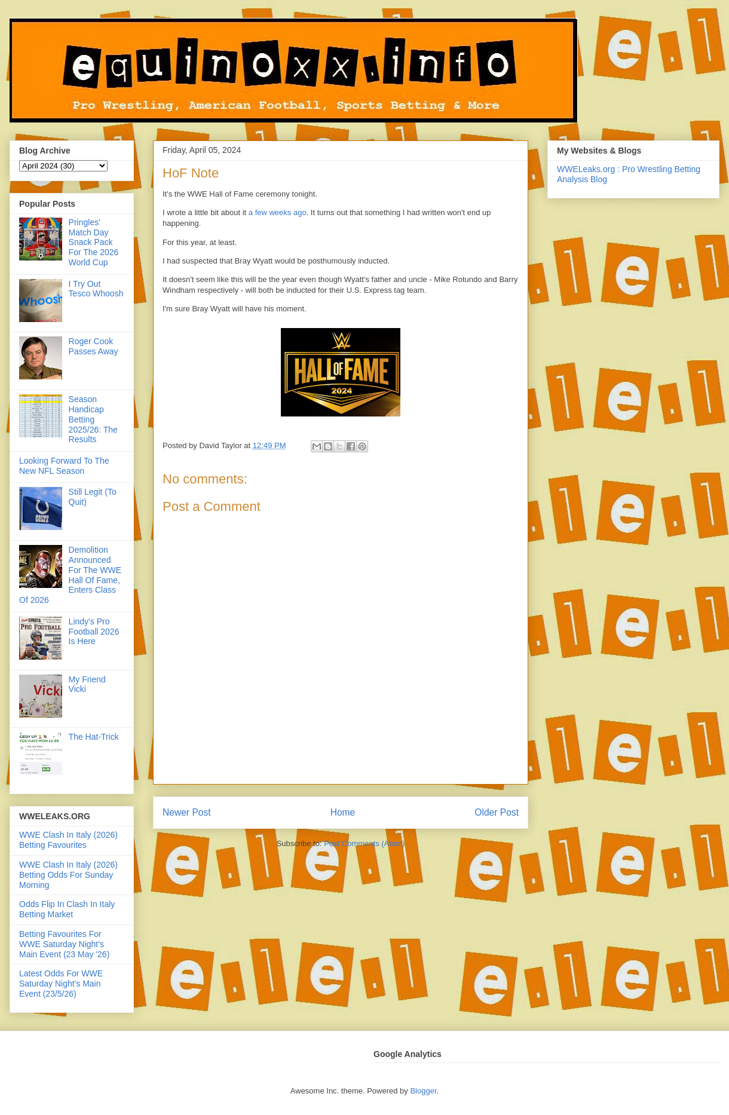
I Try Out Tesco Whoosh (96, 289)
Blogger (423, 1090)
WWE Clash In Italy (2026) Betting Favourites (68, 840)
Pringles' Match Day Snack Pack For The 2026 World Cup (94, 242)
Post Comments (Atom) (364, 843)
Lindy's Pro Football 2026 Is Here (94, 632)
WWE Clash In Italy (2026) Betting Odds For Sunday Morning (68, 875)
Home (343, 812)
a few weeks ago (278, 212)
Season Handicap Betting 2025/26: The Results (93, 419)
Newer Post (187, 812)
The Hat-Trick (94, 737)
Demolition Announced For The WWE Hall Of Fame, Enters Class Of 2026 (70, 575)
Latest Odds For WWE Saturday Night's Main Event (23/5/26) (61, 983)
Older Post (496, 812)
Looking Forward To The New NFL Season (64, 466)
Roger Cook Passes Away (93, 346)
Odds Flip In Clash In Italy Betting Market (67, 909)
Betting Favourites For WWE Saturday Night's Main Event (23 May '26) (64, 944)
